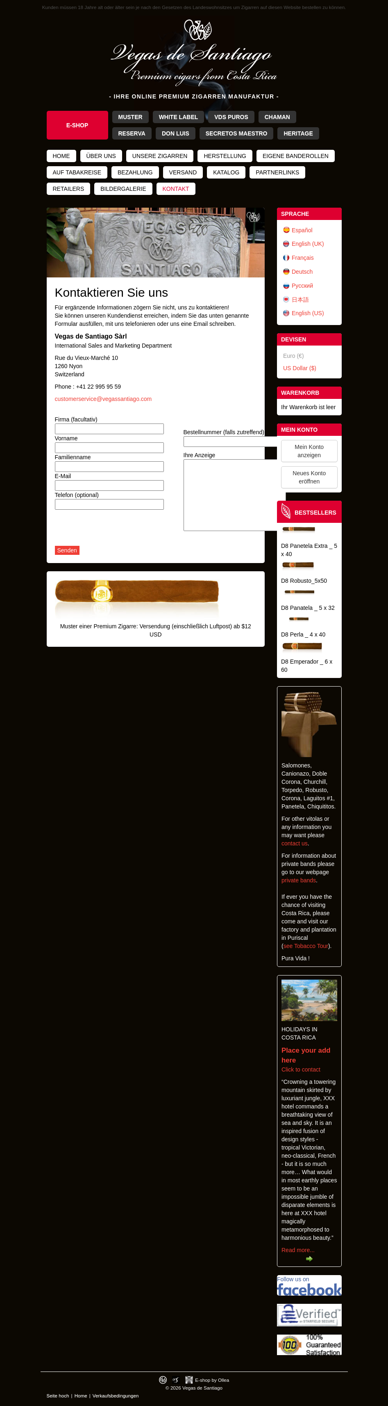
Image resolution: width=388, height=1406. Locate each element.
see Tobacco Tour (306, 946)
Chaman (277, 117)
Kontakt (176, 188)
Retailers (68, 188)
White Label (178, 117)
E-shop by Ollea (212, 1380)
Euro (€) (293, 356)
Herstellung (225, 156)
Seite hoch (58, 1395)
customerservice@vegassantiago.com (103, 399)
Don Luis (175, 133)
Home (61, 156)
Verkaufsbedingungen (116, 1395)
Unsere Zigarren (160, 156)
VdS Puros (231, 117)
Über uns (101, 156)
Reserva (131, 133)
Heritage (298, 133)
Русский (302, 285)
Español (302, 230)
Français (303, 257)
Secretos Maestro (237, 133)
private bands (298, 880)
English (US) (308, 313)
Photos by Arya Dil (176, 1380)
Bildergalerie (123, 188)
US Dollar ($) (299, 368)
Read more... (298, 1250)
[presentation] (117, 530)
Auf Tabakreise (77, 172)
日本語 (300, 299)
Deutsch (302, 271)
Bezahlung (135, 172)
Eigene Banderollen (296, 156)
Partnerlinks (277, 172)
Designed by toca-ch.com (163, 1380)
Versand (183, 172)
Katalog (226, 172)
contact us (294, 843)
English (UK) (308, 243)
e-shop (77, 125)
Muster (130, 117)
